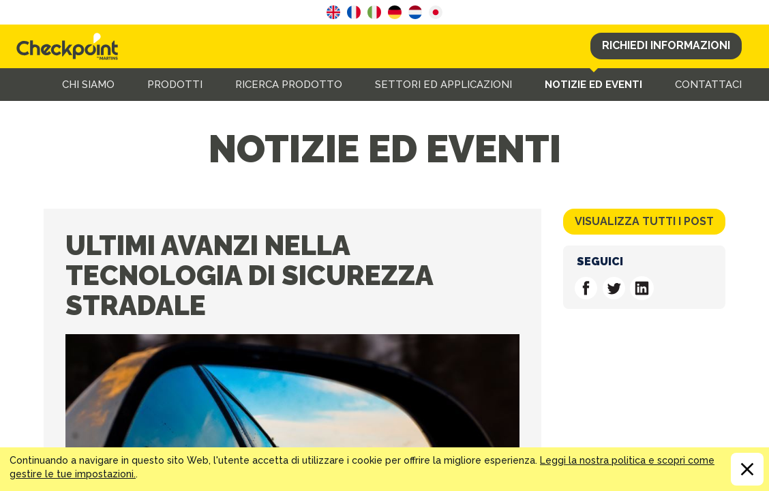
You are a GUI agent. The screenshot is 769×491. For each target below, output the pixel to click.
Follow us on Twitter (614, 288)
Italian (374, 12)
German (395, 12)
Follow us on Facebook (586, 288)
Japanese (435, 12)
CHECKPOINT (70, 46)
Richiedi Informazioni (666, 45)
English (333, 12)
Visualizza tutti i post (644, 221)
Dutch (415, 12)
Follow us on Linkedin (642, 288)
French (354, 12)
